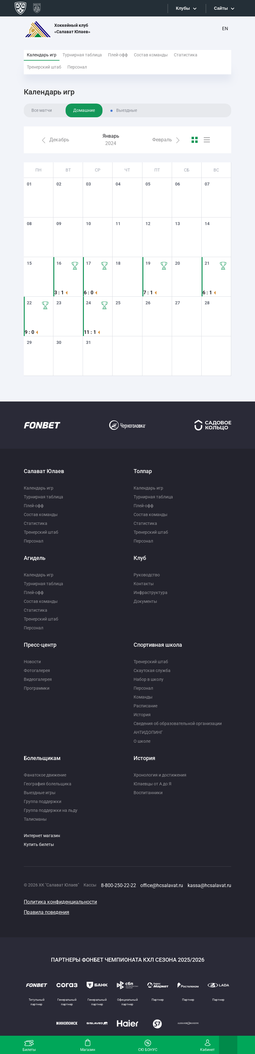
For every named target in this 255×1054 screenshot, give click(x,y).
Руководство (147, 574)
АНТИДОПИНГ (148, 732)
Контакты (144, 583)
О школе (142, 741)
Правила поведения (46, 912)
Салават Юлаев (44, 471)
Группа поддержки (42, 801)
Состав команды (151, 54)
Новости (32, 661)
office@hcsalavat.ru (161, 885)
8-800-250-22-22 (118, 885)
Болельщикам (42, 758)
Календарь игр (41, 54)
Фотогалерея (37, 670)
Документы (145, 601)
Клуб (140, 558)
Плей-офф (118, 54)
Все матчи (41, 110)
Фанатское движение (45, 775)
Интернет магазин (42, 835)
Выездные (126, 110)
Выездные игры (40, 792)
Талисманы (35, 819)
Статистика (185, 54)
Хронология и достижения (160, 775)
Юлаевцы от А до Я (152, 783)
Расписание (145, 705)
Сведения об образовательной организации (178, 723)
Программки (36, 688)
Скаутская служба (152, 670)
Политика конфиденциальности (60, 902)
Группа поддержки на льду (50, 810)
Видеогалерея (38, 679)
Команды (143, 697)
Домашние (84, 110)
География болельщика (47, 783)
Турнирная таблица (82, 54)
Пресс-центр (40, 645)
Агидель (34, 558)
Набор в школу (148, 679)
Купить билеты (39, 844)
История (142, 714)
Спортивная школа (158, 645)
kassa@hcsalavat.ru (209, 885)
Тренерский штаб (44, 67)
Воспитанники (148, 792)
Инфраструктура (150, 592)
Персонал (77, 67)
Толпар (143, 471)
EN (225, 28)
